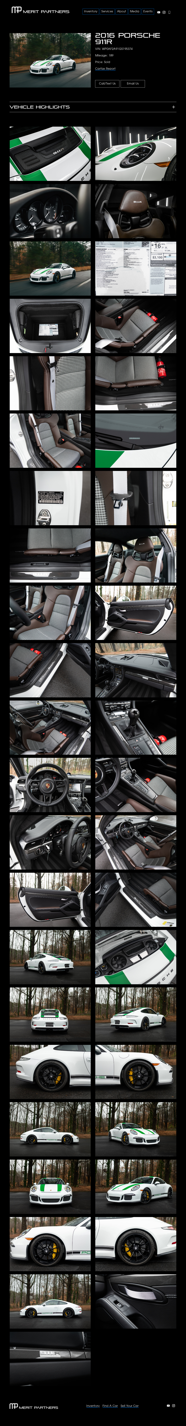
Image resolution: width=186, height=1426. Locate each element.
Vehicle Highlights (40, 107)
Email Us (133, 83)
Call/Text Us (107, 83)
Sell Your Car (130, 1406)
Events (147, 11)
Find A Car (110, 1406)
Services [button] (107, 11)
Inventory (93, 1406)
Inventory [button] (91, 11)
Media (134, 11)
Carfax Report (105, 68)
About (121, 11)
